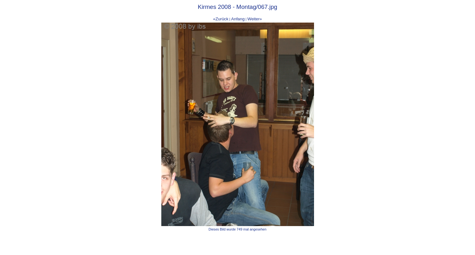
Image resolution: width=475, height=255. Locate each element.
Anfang (238, 19)
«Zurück (220, 19)
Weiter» (255, 19)
